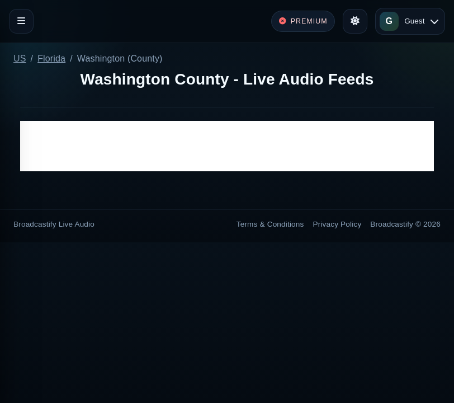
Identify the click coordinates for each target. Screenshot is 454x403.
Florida (51, 58)
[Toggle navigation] (21, 21)
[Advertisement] (227, 146)
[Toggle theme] (355, 21)
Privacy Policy (337, 224)
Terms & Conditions (270, 224)
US (19, 58)
